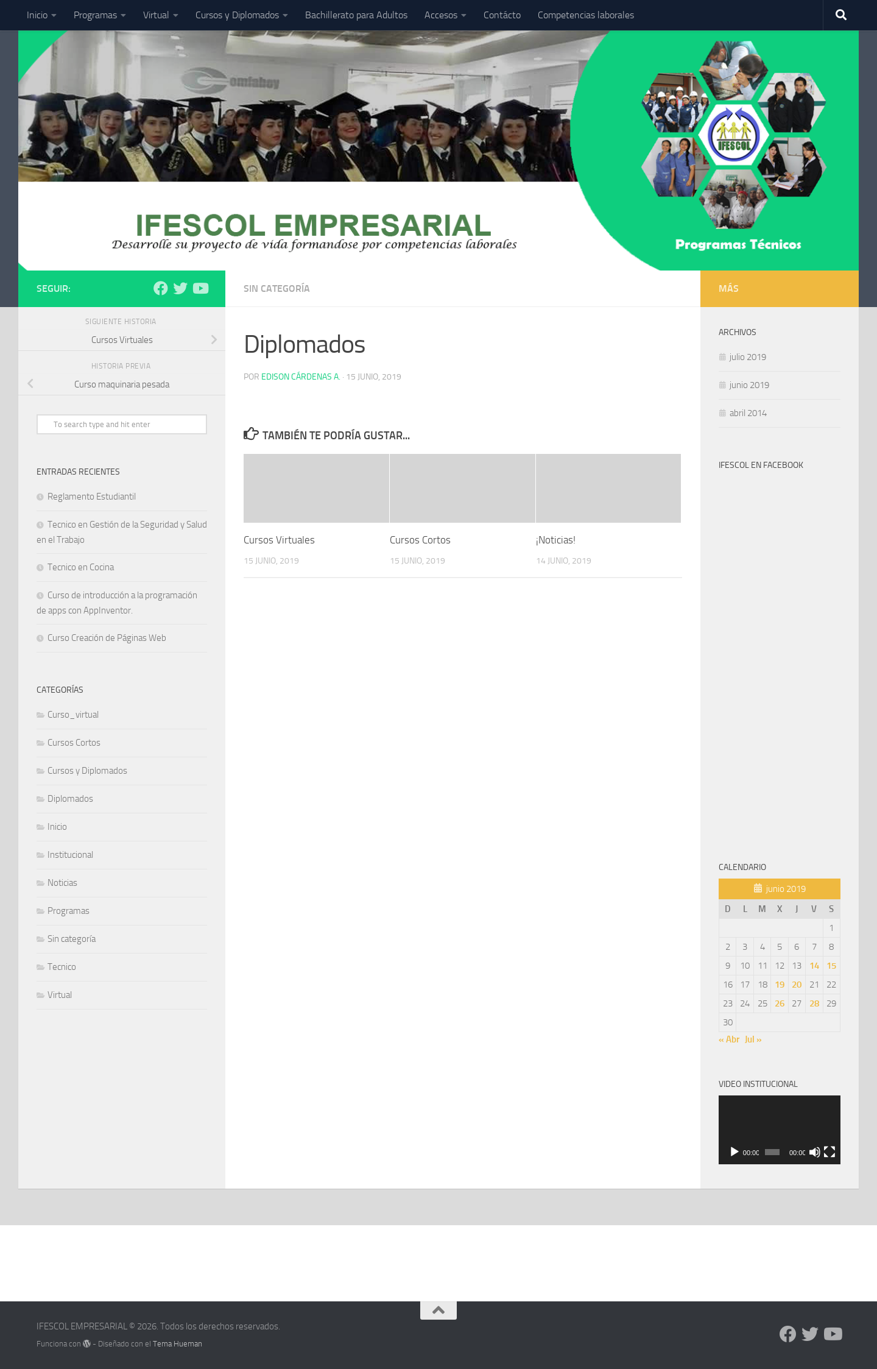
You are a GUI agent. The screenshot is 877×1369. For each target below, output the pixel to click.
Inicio (37, 15)
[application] (779, 1129)
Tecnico (62, 966)
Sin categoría (277, 288)
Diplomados (70, 798)
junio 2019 (749, 385)
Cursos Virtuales (279, 540)
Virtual (156, 15)
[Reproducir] (734, 1152)
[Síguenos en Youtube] (199, 288)
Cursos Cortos (420, 540)
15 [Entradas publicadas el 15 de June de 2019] (831, 965)
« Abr (729, 1039)
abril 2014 (748, 413)
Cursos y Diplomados (237, 15)
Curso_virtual (73, 714)
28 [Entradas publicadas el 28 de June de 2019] (814, 1003)
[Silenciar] (815, 1152)
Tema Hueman (177, 1343)
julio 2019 (748, 357)
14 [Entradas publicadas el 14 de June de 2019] (814, 965)
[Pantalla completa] (829, 1152)
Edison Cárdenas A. (300, 377)
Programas (95, 15)
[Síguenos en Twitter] (180, 288)
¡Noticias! (556, 540)
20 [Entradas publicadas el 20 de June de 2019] (796, 984)
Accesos (440, 15)
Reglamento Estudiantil (92, 496)
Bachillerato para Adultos (356, 15)
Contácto (502, 15)
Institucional (70, 854)
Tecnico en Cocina (81, 567)
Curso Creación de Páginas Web (107, 637)
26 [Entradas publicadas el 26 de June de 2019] (779, 1003)
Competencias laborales (586, 15)
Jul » (753, 1039)
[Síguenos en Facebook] (160, 288)
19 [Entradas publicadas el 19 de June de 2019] (779, 984)
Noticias (62, 882)
